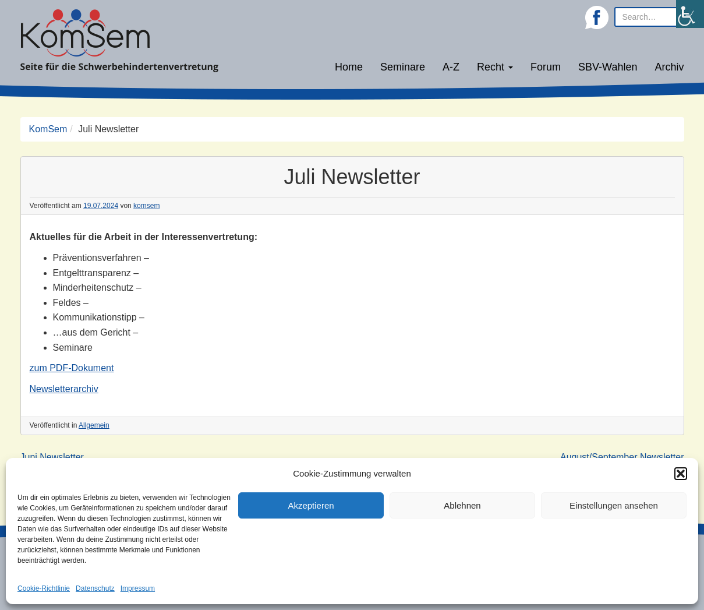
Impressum (138, 588)
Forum (545, 67)
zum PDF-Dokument (72, 368)
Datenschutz (95, 588)
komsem (146, 206)
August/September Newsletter (622, 457)
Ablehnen (462, 505)
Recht (495, 67)
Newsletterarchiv (64, 389)
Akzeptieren (311, 505)
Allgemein (94, 425)
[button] (681, 473)
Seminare (402, 67)
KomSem (48, 129)
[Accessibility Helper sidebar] (690, 14)
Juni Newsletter (52, 457)
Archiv (669, 67)
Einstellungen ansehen (613, 505)
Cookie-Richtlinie (43, 588)
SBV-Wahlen (607, 67)
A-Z (451, 67)
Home (349, 67)
